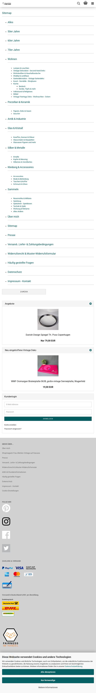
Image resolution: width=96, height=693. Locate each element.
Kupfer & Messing (20, 159)
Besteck (22, 86)
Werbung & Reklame (21, 209)
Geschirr (16, 114)
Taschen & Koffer (20, 181)
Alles (10, 22)
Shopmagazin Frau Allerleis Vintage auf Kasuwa (21, 453)
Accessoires (18, 176)
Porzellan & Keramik (19, 102)
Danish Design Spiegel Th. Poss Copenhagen (48, 334)
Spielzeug (17, 201)
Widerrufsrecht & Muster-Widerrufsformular (32, 253)
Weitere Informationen (48, 687)
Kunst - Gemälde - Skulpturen (24, 81)
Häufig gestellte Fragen (21, 262)
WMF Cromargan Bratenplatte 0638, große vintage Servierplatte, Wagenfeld (48, 381)
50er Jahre (14, 31)
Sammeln (13, 189)
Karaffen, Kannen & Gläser (23, 137)
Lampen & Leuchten (21, 68)
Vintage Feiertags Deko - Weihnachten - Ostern (31, 97)
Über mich (13, 216)
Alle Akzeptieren (48, 672)
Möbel (15, 94)
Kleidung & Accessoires (21, 167)
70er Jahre (14, 49)
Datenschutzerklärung (73, 666)
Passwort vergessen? (12, 429)
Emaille (16, 157)
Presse (11, 235)
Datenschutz (15, 271)
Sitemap (12, 225)
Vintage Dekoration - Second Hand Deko (29, 71)
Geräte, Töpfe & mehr (27, 89)
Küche (15, 84)
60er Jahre (14, 40)
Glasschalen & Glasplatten (23, 140)
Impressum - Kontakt (19, 281)
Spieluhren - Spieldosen (22, 204)
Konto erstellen (10, 425)
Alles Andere (18, 211)
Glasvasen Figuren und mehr (24, 142)
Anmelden (48, 419)
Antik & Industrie (17, 118)
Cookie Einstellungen (10, 491)
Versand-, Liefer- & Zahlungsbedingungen (30, 244)
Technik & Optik (19, 206)
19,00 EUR (48, 387)
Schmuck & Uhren (20, 184)
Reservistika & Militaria (22, 198)
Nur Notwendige (48, 680)
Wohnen (12, 59)
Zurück (24, 292)
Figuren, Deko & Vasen (22, 111)
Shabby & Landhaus (21, 76)
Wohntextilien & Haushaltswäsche (26, 73)
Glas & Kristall (15, 128)
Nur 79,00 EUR (48, 340)
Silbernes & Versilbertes (22, 162)
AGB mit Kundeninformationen (14, 472)
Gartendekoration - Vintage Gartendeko (28, 78)
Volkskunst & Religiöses (22, 91)
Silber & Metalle (16, 147)
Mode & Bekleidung (21, 179)
